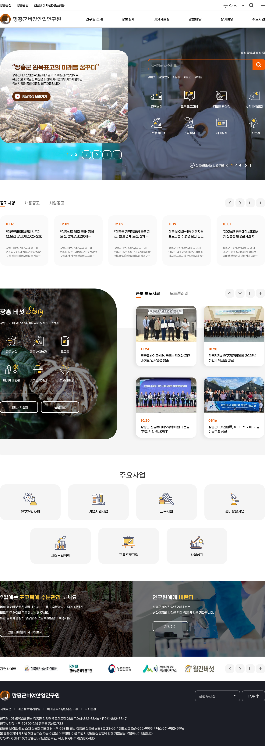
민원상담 (189, 125)
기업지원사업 (98, 503)
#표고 (187, 77)
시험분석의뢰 (60, 546)
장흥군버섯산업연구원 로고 (30, 19)
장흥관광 (22, 5)
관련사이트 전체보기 (260, 668)
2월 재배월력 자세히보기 (25, 631)
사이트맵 (262, 5)
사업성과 (197, 546)
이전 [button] (227, 165)
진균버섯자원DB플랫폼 (49, 5)
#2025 (164, 77)
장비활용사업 (234, 503)
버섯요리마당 (65, 373)
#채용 (198, 77)
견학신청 (156, 99)
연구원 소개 (94, 19)
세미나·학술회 (19, 407)
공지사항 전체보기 (260, 202)
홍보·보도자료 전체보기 (260, 293)
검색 (251, 5)
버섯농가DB (157, 125)
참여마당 (226, 19)
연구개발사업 (30, 503)
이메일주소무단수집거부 (62, 708)
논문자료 (60, 407)
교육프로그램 (189, 99)
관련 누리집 (217, 696)
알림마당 (195, 19)
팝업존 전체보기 (117, 154)
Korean (234, 6)
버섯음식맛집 (38, 373)
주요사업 (258, 19)
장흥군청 (5, 5)
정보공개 (128, 19)
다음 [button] (246, 165)
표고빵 (65, 344)
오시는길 (90, 708)
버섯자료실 (162, 19)
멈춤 (250, 165)
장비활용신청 (221, 99)
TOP (251, 696)
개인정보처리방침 (29, 708)
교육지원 (166, 503)
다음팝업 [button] (96, 154)
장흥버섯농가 (38, 344)
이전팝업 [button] (86, 154)
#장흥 (176, 77)
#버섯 (151, 77)
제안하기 (170, 626)
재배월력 (221, 125)
